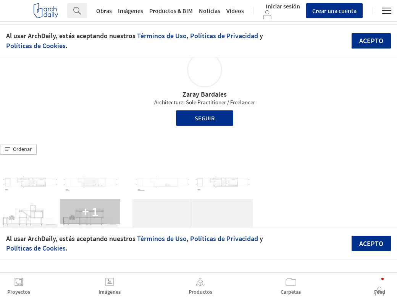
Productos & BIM (171, 11)
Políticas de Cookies (36, 45)
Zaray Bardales (204, 94)
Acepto (371, 40)
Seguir (205, 118)
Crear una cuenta (334, 11)
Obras (104, 11)
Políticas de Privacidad (224, 35)
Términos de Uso (162, 35)
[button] (18, 149)
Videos (235, 11)
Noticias (209, 11)
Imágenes (130, 11)
